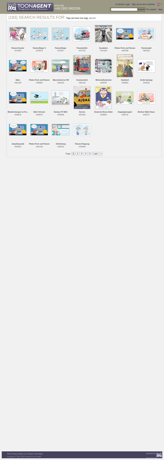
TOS (8, 454)
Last (96, 153)
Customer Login (122, 4)
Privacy (15, 454)
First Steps (38, 454)
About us (22, 454)
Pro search (151, 9)
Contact (30, 454)
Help (160, 9)
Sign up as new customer (143, 4)
